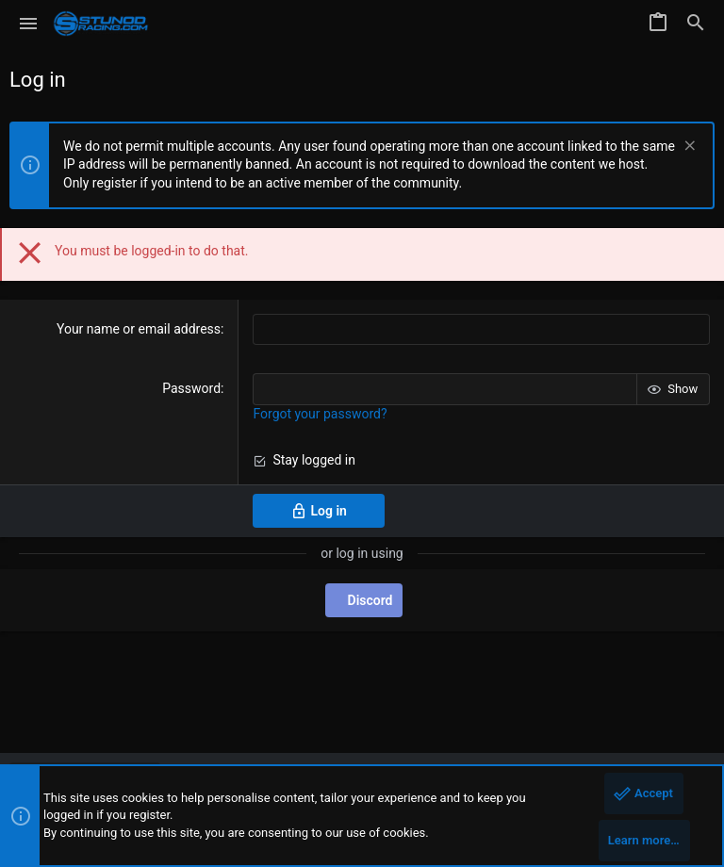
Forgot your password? (320, 413)
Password (191, 388)
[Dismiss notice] (688, 147)
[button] (28, 24)
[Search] (696, 23)
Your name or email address (139, 328)
